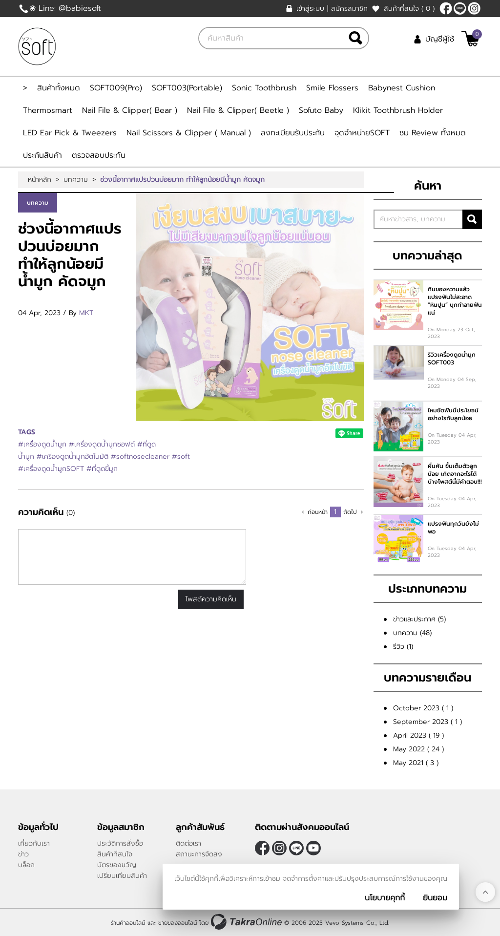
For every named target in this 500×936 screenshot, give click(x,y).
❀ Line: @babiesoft (65, 8)
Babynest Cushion (401, 88)
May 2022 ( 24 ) (418, 749)
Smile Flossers (332, 88)
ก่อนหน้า (318, 512)
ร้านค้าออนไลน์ (128, 922)
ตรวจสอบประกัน (98, 155)
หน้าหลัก (39, 180)
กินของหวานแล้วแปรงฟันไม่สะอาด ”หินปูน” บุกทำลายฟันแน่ (455, 301)
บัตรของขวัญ (116, 865)
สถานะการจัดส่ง (199, 854)
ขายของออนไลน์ (177, 922)
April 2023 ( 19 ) (418, 735)
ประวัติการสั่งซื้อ (120, 843)
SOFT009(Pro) (116, 88)
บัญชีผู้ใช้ (439, 39)
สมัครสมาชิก (349, 8)
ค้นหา (472, 219)
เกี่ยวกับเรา (34, 843)
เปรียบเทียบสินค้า (122, 876)
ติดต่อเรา (188, 843)
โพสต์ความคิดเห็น (211, 599)
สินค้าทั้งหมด (58, 88)
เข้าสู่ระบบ (310, 8)
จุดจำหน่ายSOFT (362, 133)
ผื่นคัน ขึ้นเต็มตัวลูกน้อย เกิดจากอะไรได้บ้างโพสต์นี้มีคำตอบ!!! (455, 474)
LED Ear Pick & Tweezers (70, 133)
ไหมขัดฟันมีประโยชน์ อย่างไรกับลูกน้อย (453, 414)
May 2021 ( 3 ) (415, 763)
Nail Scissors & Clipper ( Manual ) (188, 133)
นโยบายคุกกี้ (385, 898)
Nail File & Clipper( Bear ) (129, 110)
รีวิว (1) (403, 646)
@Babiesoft (460, 8)
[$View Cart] (470, 38)
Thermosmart (47, 110)
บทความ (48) (412, 633)
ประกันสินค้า (42, 155)
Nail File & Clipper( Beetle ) (238, 110)
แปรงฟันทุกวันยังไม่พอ (453, 527)
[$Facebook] (445, 8)
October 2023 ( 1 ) (423, 708)
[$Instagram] (474, 8)
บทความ (75, 180)
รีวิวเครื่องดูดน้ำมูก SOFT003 (452, 358)
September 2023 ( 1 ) (427, 722)
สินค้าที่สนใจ (409, 8)
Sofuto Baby (321, 110)
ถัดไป (350, 512)
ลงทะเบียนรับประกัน (293, 133)
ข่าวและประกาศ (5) (419, 619)
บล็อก (26, 865)
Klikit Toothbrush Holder (398, 110)
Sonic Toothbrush (264, 88)
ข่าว (23, 854)
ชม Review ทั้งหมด (432, 133)
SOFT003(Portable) (187, 88)
